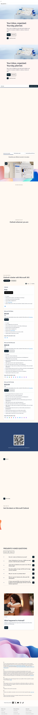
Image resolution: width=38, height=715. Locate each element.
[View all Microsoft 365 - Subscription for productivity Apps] (5, 459)
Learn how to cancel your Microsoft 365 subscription (17, 665)
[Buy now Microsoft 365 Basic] (6, 319)
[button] (14, 86)
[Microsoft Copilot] (5, 377)
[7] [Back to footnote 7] (3, 693)
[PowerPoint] (11, 377)
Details (11, 679)
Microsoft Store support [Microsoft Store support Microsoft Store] (17, 713)
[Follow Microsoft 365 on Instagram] (20, 703)
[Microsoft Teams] (22, 377)
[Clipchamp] (26, 377)
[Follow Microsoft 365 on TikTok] (23, 703)
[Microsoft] (19, 0)
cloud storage (10, 302)
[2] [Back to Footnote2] (3, 669)
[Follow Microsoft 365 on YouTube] (18, 703)
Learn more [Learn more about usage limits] (32, 692)
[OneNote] (15, 377)
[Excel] (9, 377)
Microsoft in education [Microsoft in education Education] (29, 710)
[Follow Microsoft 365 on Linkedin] (13, 703)
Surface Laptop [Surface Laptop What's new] (3, 712)
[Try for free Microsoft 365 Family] (11, 390)
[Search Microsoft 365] (1, 1)
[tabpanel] (18, 167)
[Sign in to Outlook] (9, 34)
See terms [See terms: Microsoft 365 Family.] (31, 388)
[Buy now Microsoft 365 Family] (6, 390)
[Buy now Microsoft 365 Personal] (6, 351)
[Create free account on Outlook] (11, 38)
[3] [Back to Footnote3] (3, 677)
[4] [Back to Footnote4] (3, 681)
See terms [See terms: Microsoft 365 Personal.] (31, 348)
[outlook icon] (5, 306)
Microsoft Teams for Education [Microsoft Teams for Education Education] (30, 713)
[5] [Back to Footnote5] (3, 687)
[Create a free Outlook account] (8, 292)
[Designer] (24, 377)
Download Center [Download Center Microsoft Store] (16, 712)
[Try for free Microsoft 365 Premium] (11, 351)
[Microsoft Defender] (20, 377)
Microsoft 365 (3, 3)
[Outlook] (5, 337)
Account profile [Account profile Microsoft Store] (15, 710)
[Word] (7, 377)
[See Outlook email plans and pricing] (33, 86)
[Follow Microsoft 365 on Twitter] (15, 703)
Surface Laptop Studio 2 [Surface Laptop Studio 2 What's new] (4, 713)
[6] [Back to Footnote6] (3, 690)
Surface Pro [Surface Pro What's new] (2, 710)
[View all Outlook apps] (6, 499)
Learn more (32, 675)
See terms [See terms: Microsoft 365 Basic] (31, 317)
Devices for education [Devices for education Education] (28, 712)
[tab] (7, 153)
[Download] (13, 34)
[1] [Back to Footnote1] (3, 662)
